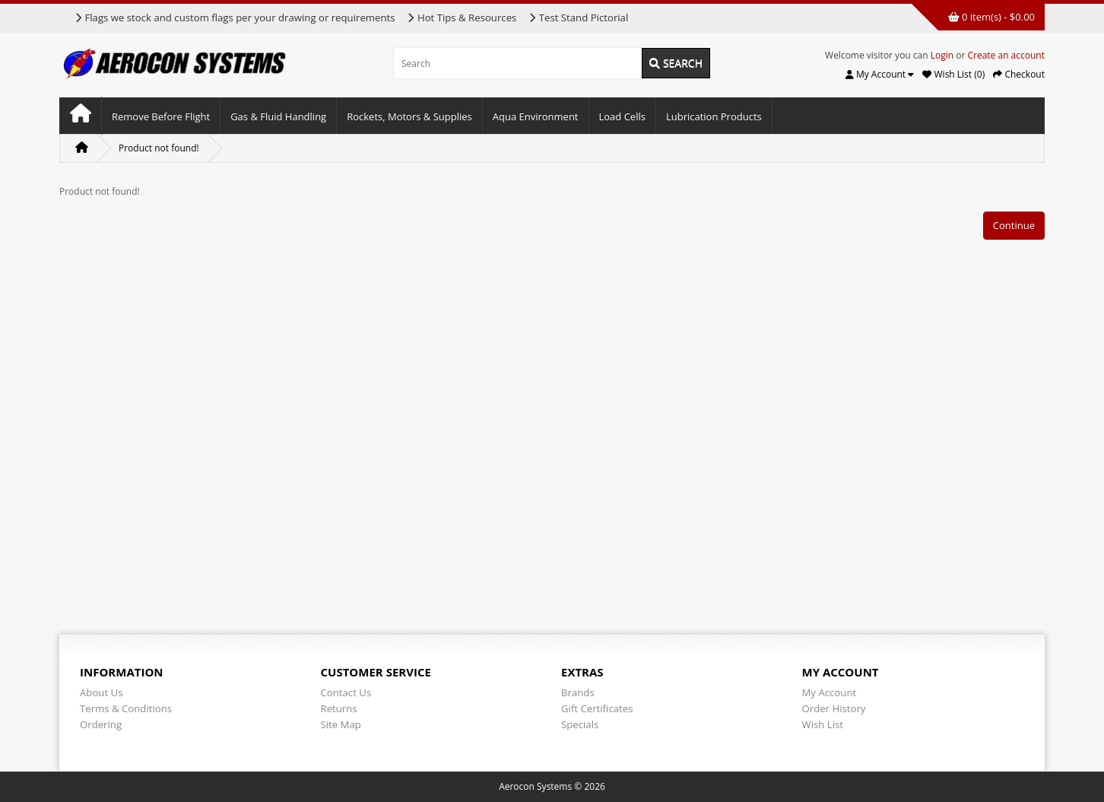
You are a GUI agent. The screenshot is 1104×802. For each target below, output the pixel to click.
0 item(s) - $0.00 (991, 17)
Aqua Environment (536, 116)
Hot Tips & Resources (461, 17)
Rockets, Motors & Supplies (409, 116)
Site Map (341, 724)
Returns (339, 708)
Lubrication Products (714, 116)
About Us (101, 692)
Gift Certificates (597, 708)
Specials (579, 724)
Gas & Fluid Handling (278, 116)
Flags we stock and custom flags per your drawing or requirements (235, 17)
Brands (578, 692)
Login (942, 55)
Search (676, 63)
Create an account (1006, 55)
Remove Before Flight (161, 116)
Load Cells (622, 116)
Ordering (101, 724)
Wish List (823, 724)
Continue (1014, 225)
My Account (829, 692)
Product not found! (159, 148)
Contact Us (346, 692)
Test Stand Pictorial (578, 17)
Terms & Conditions (126, 708)
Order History (834, 708)
